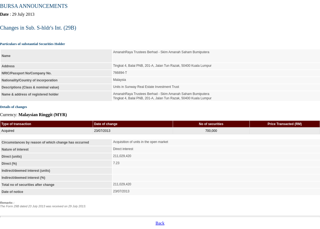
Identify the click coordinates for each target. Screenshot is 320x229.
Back (160, 223)
